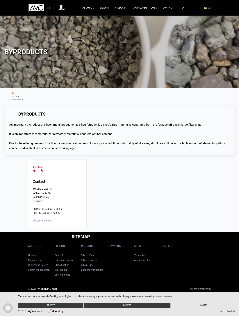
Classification (62, 265)
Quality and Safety (38, 265)
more (203, 305)
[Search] (182, 7)
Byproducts (61, 269)
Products (88, 246)
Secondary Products (92, 269)
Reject (51, 305)
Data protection (230, 311)
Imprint (193, 288)
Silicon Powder (89, 260)
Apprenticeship (142, 260)
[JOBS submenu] (158, 8)
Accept (127, 305)
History (32, 255)
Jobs (137, 246)
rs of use (65, 274)
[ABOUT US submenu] (95, 8)
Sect (57, 274)
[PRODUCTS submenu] (128, 8)
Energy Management (39, 269)
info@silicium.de (42, 222)
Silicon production (64, 260)
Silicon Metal (88, 255)
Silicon (60, 246)
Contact (167, 246)
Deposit (59, 255)
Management (35, 260)
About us (34, 246)
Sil (82, 265)
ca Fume (89, 265)
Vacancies (139, 255)
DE (207, 7)
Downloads (116, 246)
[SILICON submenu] (110, 8)
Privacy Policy (204, 288)
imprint (222, 311)
